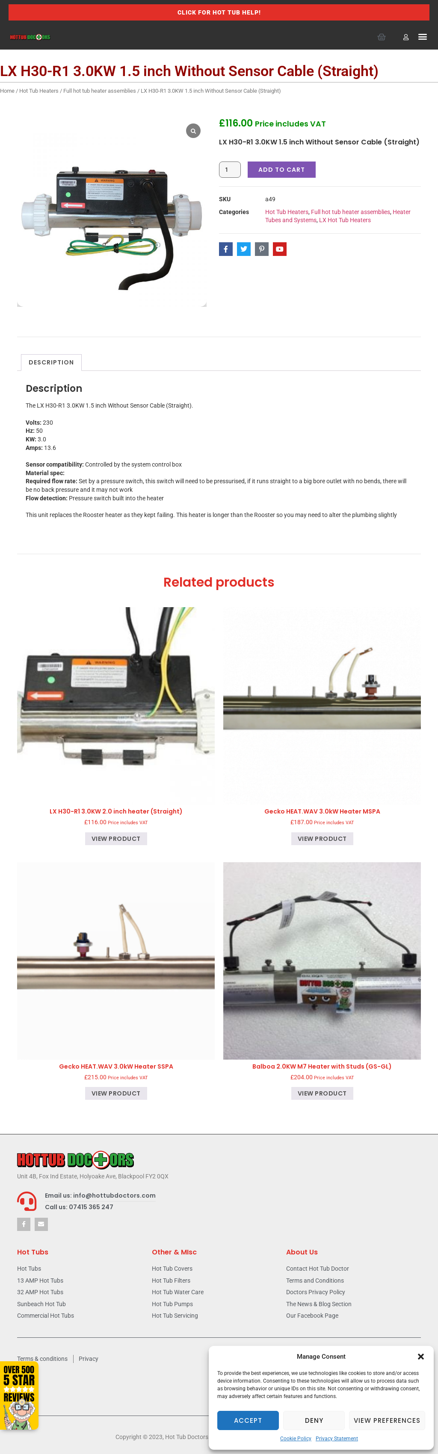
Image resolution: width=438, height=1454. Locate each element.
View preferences (387, 1420)
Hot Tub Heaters (39, 91)
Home (7, 91)
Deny (314, 1420)
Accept (248, 1420)
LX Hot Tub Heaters (345, 220)
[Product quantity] (230, 170)
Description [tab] (51, 362)
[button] (421, 1356)
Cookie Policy (295, 1439)
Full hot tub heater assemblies (99, 91)
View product (116, 838)
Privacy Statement (337, 1439)
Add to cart (281, 169)
